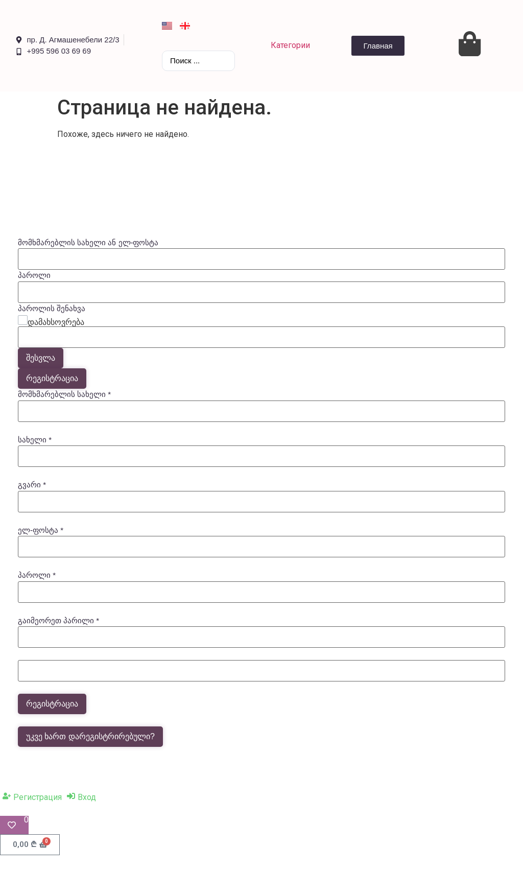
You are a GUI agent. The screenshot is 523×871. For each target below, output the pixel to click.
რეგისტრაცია (52, 378)
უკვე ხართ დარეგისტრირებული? (90, 736)
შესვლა (40, 358)
